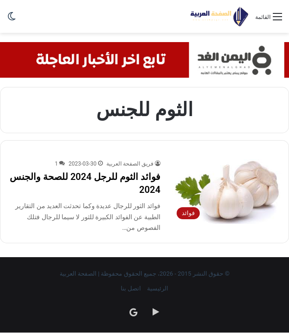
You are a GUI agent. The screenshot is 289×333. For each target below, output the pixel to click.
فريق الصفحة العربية (130, 163)
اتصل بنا (131, 288)
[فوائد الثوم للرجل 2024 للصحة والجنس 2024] (227, 191)
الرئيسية (157, 288)
